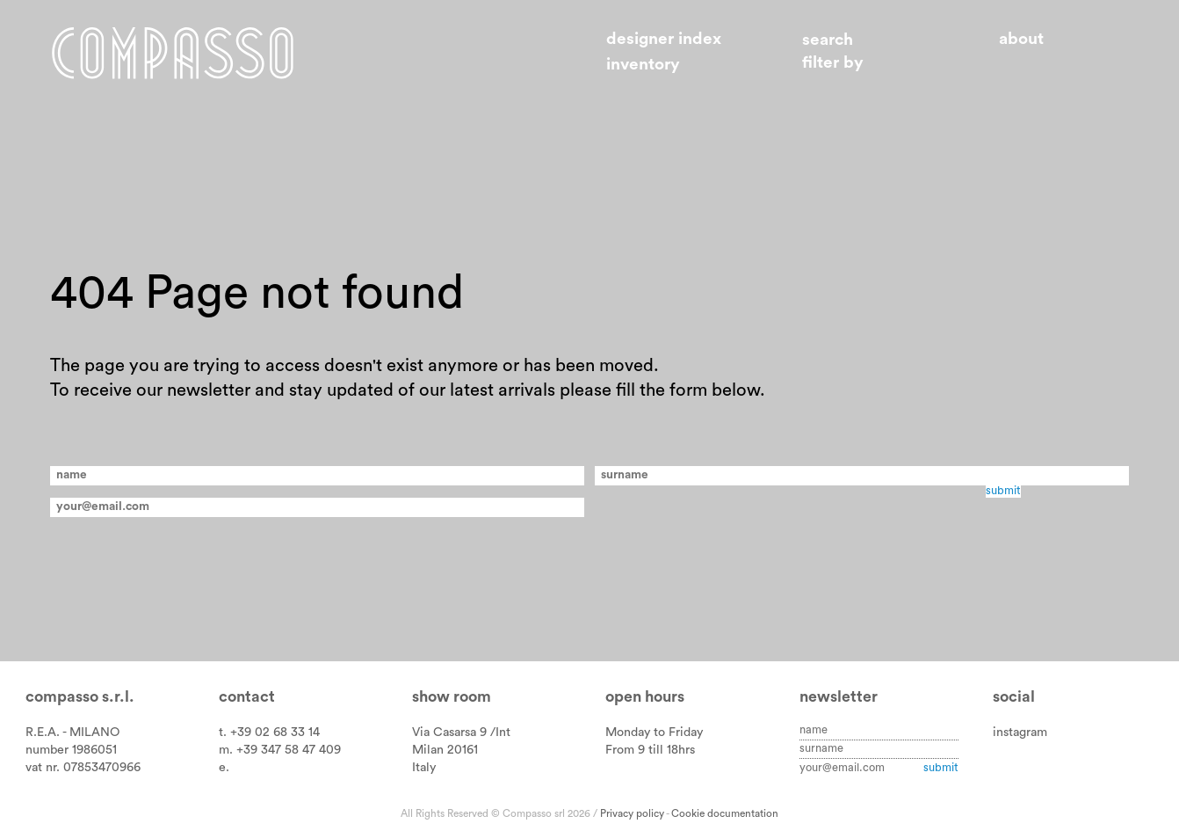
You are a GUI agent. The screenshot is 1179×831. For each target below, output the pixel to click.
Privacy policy (632, 813)
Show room (451, 696)
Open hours (644, 696)
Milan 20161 (445, 749)
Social (1014, 696)
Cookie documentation (724, 813)
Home (172, 53)
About (1021, 39)
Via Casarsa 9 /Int (461, 732)
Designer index (663, 39)
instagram (1020, 732)
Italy (424, 767)
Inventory (643, 64)
